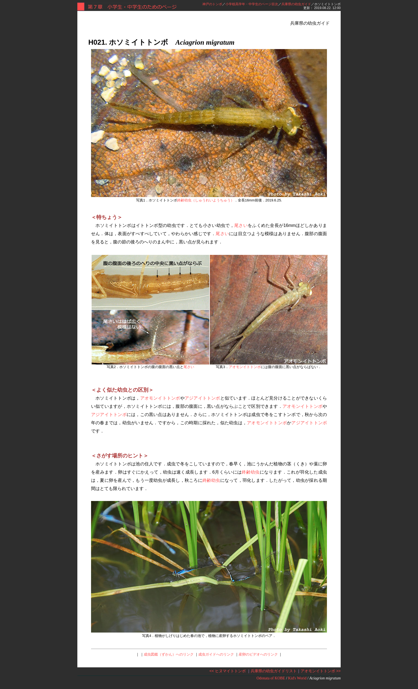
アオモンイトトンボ (245, 367)
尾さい (241, 225)
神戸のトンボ (212, 4)
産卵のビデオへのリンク (258, 654)
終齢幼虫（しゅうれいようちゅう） (205, 200)
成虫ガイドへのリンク (216, 654)
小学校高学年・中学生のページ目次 (251, 4)
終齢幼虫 (250, 472)
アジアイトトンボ (202, 398)
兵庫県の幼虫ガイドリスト (274, 671)
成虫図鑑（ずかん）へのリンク (169, 654)
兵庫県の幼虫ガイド (296, 4)
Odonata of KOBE (270, 678)
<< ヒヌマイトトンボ (228, 671)
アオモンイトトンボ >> (321, 671)
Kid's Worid (297, 678)
